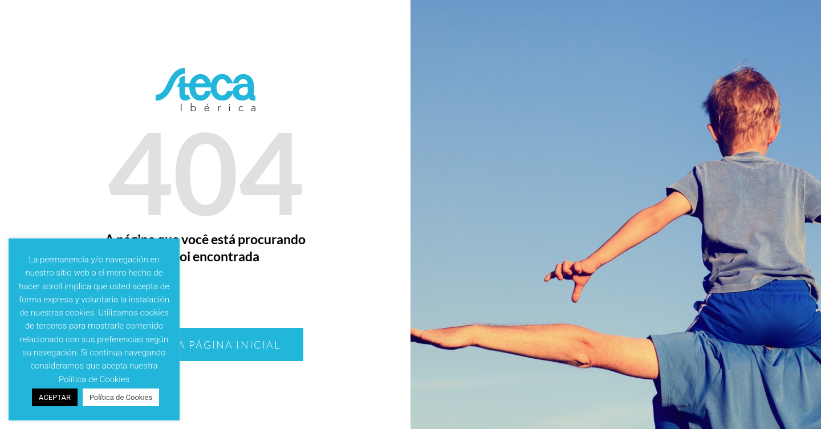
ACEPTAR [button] (55, 397)
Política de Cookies (121, 397)
